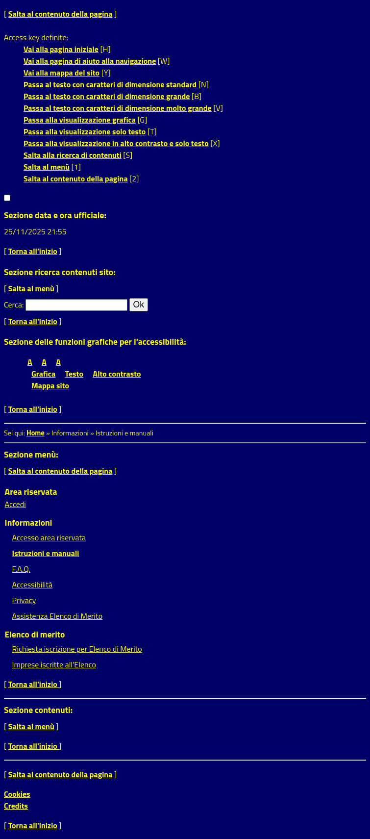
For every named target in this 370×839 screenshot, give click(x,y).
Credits (16, 806)
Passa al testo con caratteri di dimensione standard (110, 84)
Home (35, 433)
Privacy (24, 600)
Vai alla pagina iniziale (61, 49)
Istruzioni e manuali (45, 553)
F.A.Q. (21, 569)
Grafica (43, 374)
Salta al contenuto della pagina (60, 14)
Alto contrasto (117, 374)
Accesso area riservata (49, 537)
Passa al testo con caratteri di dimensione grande (107, 96)
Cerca (13, 304)
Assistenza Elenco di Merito (57, 616)
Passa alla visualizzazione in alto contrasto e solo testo (116, 143)
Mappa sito (50, 385)
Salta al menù (47, 167)
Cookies (17, 794)
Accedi (15, 504)
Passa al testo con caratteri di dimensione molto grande (118, 108)
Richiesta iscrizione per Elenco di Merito (77, 649)
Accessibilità (32, 584)
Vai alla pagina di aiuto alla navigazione (90, 61)
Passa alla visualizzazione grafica (80, 120)
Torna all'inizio (32, 251)
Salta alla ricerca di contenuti (73, 155)
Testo (74, 374)
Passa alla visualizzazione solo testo (85, 131)
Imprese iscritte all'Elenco (54, 664)
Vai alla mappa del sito (61, 72)
